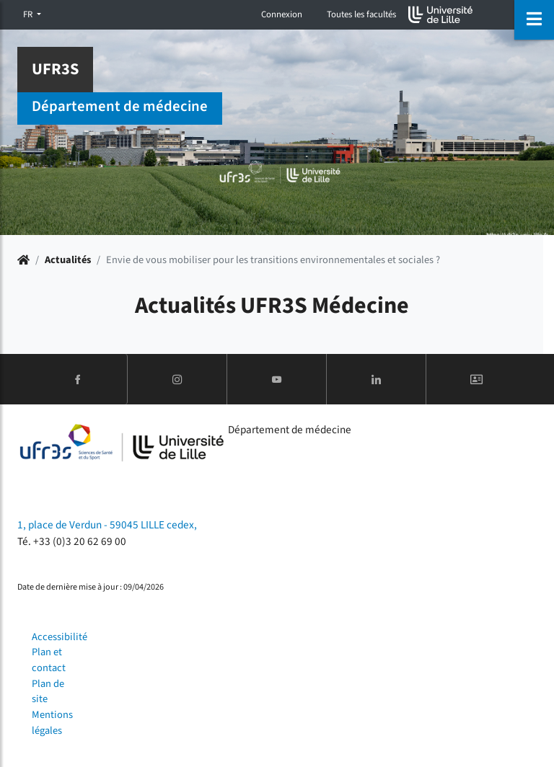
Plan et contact (49, 659)
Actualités (68, 259)
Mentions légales (52, 722)
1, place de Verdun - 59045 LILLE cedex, (107, 525)
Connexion (281, 14)
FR (29, 14)
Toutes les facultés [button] (361, 14)
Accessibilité (59, 636)
